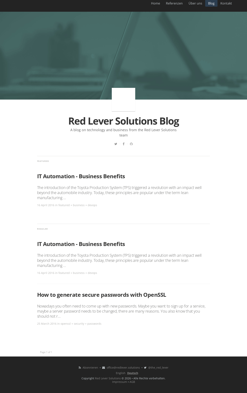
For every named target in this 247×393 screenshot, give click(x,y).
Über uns (195, 3)
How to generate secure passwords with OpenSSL (101, 294)
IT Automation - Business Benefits (81, 176)
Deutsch (132, 373)
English (120, 373)
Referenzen (174, 3)
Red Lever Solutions (108, 378)
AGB (132, 382)
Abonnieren (90, 367)
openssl (66, 323)
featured (64, 205)
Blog (211, 3)
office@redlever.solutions (123, 367)
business (79, 205)
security (79, 323)
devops (92, 205)
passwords (94, 323)
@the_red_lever (158, 367)
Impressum (119, 382)
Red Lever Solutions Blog (123, 99)
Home (155, 3)
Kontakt (226, 3)
